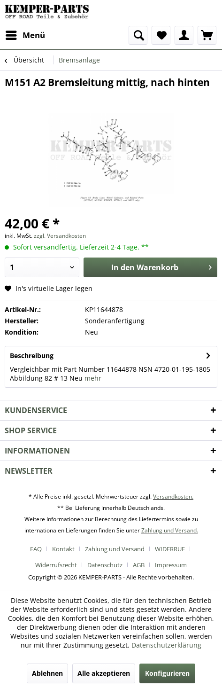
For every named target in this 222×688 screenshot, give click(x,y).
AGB (139, 565)
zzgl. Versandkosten (60, 236)
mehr (92, 378)
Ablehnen (47, 673)
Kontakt (63, 549)
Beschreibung (32, 355)
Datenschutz (104, 565)
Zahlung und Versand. (169, 530)
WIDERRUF (170, 549)
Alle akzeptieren (103, 673)
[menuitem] (25, 35)
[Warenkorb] (207, 35)
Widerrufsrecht (56, 565)
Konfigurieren (167, 673)
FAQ (36, 549)
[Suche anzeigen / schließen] (138, 35)
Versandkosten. (173, 496)
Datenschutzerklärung (166, 645)
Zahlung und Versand (115, 549)
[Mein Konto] (184, 35)
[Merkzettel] (161, 35)
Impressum (171, 565)
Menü (25, 34)
